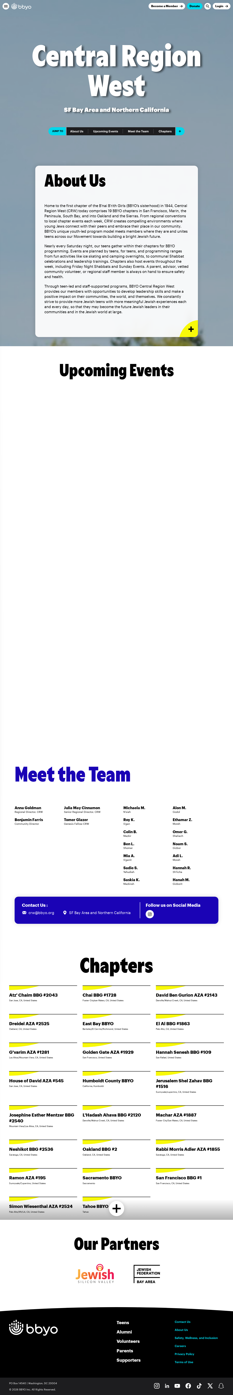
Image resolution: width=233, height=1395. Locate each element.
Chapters (165, 131)
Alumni (124, 1331)
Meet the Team (138, 131)
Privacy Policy (184, 1354)
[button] (6, 6)
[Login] (221, 6)
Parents (125, 1350)
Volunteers (128, 1341)
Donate (195, 6)
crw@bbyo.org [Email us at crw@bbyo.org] (41, 912)
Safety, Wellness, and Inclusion (196, 1338)
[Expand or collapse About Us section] (188, 328)
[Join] (167, 6)
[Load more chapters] (116, 1208)
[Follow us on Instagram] (150, 914)
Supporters (129, 1360)
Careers (180, 1346)
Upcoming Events (105, 131)
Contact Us (182, 1322)
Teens (123, 1322)
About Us (76, 131)
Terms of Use (184, 1362)
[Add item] (180, 131)
